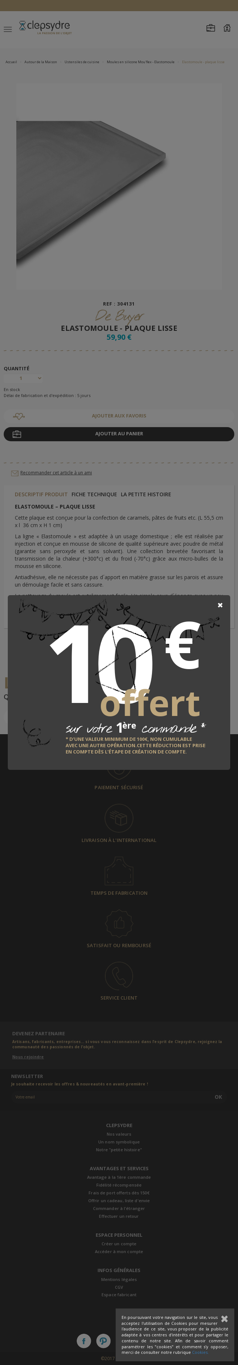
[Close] (220, 605)
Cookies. (200, 1352)
